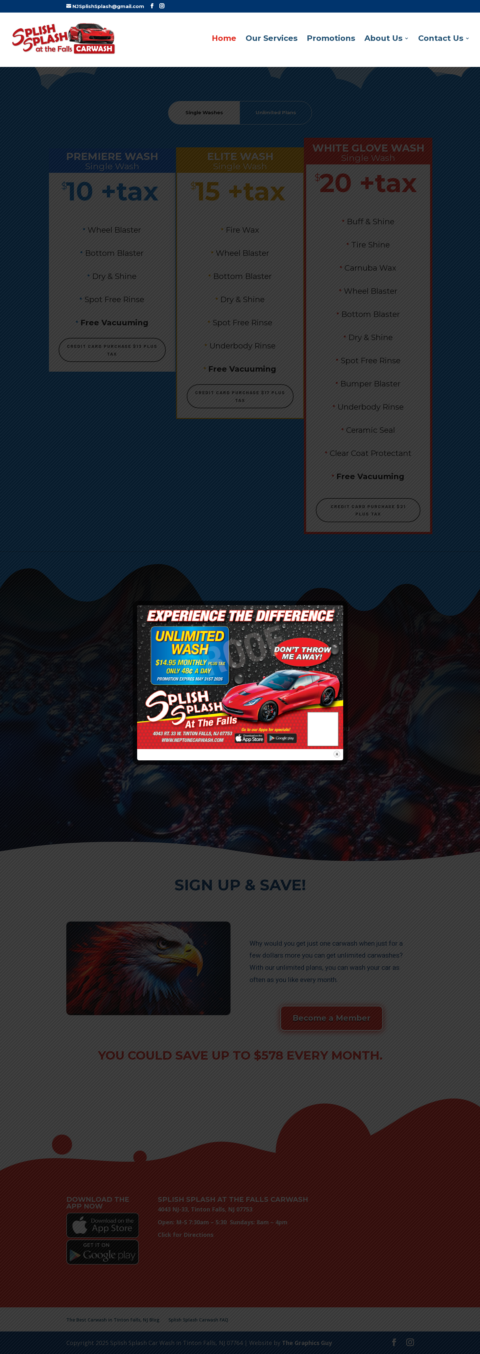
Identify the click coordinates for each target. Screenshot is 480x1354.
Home (224, 39)
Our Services (271, 39)
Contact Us (440, 39)
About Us (383, 39)
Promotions (331, 39)
